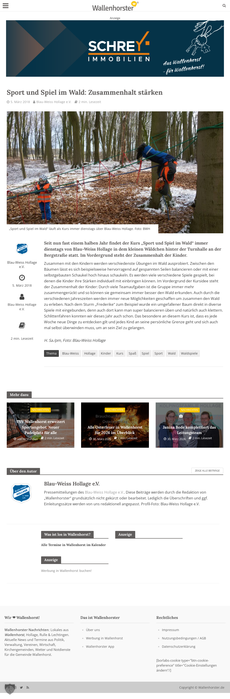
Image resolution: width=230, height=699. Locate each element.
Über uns (93, 635)
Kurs (119, 354)
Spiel (145, 354)
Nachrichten (40, 411)
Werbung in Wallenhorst (105, 644)
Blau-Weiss (70, 354)
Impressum (170, 635)
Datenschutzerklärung (179, 652)
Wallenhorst (14, 640)
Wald (172, 354)
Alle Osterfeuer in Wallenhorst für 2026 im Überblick (115, 424)
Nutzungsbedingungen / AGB (184, 644)
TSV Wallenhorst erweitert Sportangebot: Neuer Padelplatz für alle (40, 424)
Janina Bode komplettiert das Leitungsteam (189, 424)
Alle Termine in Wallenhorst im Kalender (68, 548)
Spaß (132, 354)
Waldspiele (189, 354)
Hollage (89, 354)
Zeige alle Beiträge (207, 471)
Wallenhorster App (100, 652)
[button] (10, 689)
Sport (159, 354)
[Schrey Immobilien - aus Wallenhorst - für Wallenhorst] (115, 48)
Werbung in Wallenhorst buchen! (68, 576)
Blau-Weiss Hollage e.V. (53, 102)
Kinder (106, 354)
